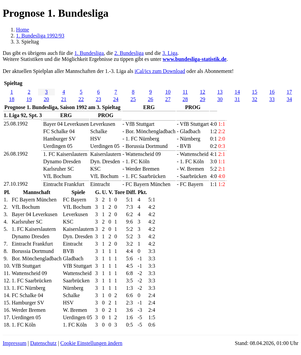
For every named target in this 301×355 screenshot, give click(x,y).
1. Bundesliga (89, 53)
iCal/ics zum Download (160, 71)
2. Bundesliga (129, 53)
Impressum (14, 343)
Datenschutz (43, 343)
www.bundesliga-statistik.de (195, 59)
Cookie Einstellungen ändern (91, 343)
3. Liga (169, 53)
